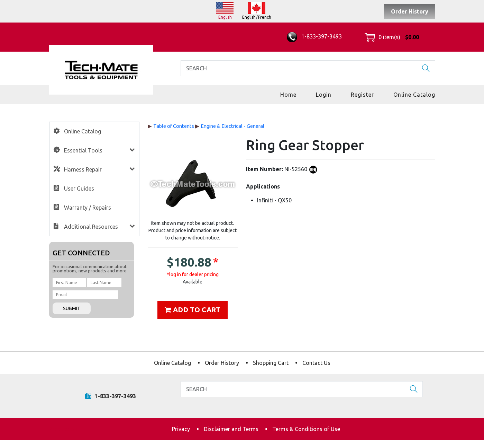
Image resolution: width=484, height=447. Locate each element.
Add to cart (192, 310)
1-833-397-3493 (314, 36)
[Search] (308, 68)
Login (323, 94)
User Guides (79, 188)
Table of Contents (173, 126)
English (225, 17)
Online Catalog (414, 94)
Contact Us (316, 363)
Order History (409, 11)
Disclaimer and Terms (231, 429)
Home (288, 94)
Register (362, 94)
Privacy (181, 429)
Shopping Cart (271, 363)
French (264, 17)
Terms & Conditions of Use (306, 429)
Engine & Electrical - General (232, 126)
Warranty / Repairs (87, 207)
